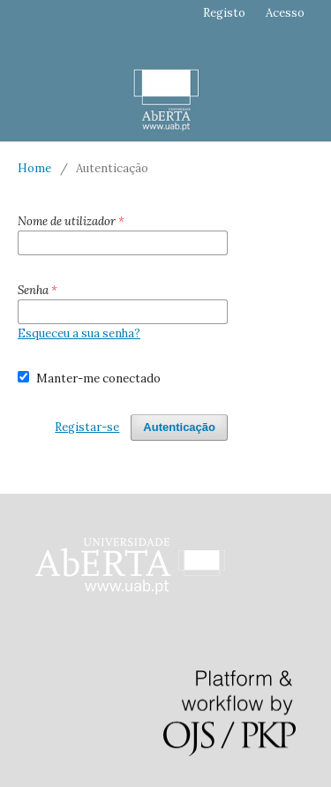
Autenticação (179, 427)
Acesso (285, 12)
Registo (224, 12)
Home (34, 168)
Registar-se (87, 427)
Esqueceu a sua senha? (79, 333)
